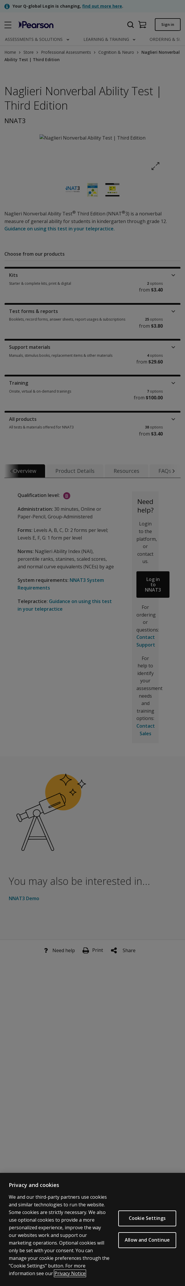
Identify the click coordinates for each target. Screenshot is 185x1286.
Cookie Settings (147, 1218)
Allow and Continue (147, 1240)
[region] (92, 1229)
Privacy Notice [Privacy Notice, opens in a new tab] (69, 1273)
